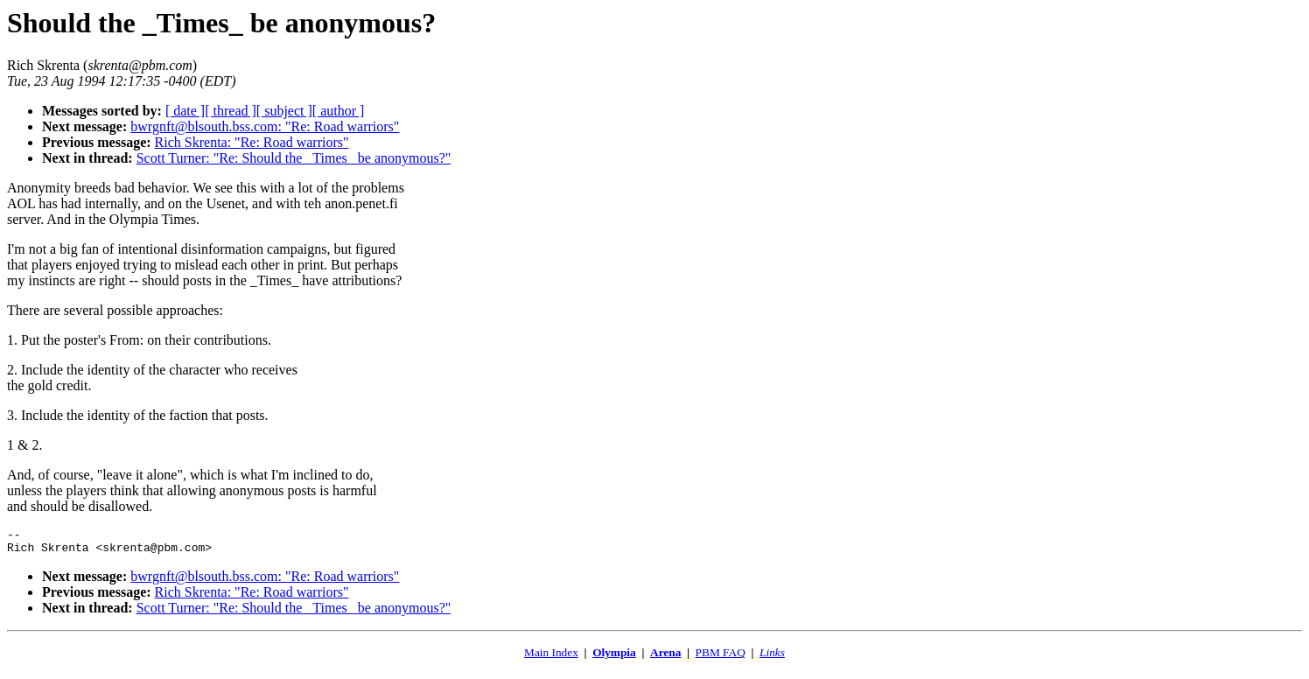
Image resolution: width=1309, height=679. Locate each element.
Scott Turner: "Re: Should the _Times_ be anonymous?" (294, 157)
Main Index (551, 657)
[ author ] (338, 110)
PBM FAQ (721, 657)
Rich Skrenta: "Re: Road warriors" (252, 142)
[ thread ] (230, 110)
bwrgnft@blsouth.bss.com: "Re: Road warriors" (264, 126)
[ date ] (185, 110)
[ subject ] (284, 110)
